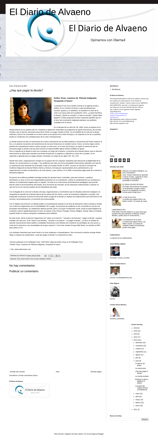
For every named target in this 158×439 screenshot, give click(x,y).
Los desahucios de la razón (131, 220)
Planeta (48, 259)
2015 (136, 331)
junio (137, 361)
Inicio (57, 372)
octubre (138, 349)
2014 (136, 334)
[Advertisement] (56, 349)
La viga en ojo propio (140, 364)
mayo (138, 393)
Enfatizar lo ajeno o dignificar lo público (141, 381)
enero (138, 406)
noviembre (139, 346)
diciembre (139, 343)
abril (137, 396)
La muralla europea (141, 376)
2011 (136, 409)
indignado (42, 259)
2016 (136, 328)
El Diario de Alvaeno (50, 12)
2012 (136, 340)
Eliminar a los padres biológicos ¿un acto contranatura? (134, 172)
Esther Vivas (29, 259)
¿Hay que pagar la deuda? (141, 372)
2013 (136, 337)
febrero (138, 403)
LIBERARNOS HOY (119, 210)
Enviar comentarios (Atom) (28, 375)
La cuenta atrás (140, 368)
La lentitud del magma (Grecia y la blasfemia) (141, 388)
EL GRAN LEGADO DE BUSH (132, 184)
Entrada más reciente (17, 372)
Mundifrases (116, 89)
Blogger (101, 434)
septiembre (140, 352)
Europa (36, 259)
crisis (18, 259)
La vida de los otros (129, 197)
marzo (138, 400)
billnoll (81, 434)
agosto (138, 355)
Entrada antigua (96, 372)
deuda (23, 259)
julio (137, 358)
